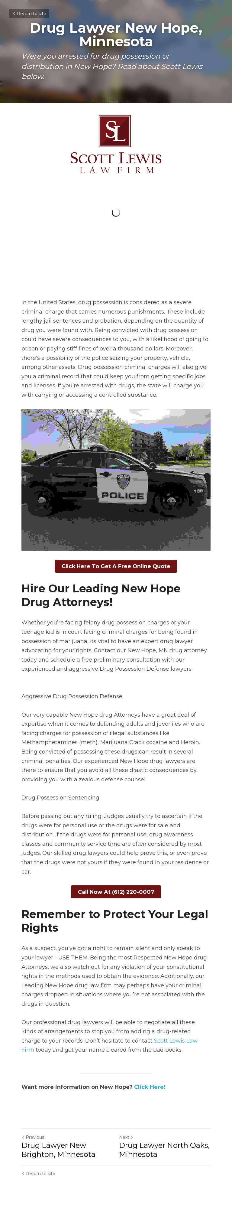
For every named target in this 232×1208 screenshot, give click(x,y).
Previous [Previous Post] (32, 1135)
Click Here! (149, 1085)
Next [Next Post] (126, 1135)
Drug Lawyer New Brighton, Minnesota (58, 1148)
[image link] (116, 144)
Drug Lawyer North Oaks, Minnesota (164, 1148)
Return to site (29, 13)
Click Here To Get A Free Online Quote (116, 565)
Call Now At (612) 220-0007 (116, 890)
